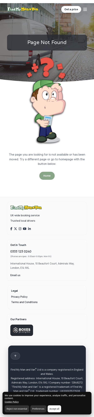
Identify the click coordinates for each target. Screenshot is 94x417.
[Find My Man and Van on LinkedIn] (29, 229)
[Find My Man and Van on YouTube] (24, 229)
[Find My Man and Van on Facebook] (11, 229)
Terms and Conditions (24, 302)
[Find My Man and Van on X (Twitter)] (15, 229)
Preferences (38, 408)
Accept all (54, 408)
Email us (15, 275)
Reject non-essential (17, 408)
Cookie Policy (12, 401)
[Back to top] (15, 356)
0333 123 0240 (20, 251)
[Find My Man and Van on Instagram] (20, 229)
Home (46, 175)
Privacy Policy (19, 296)
